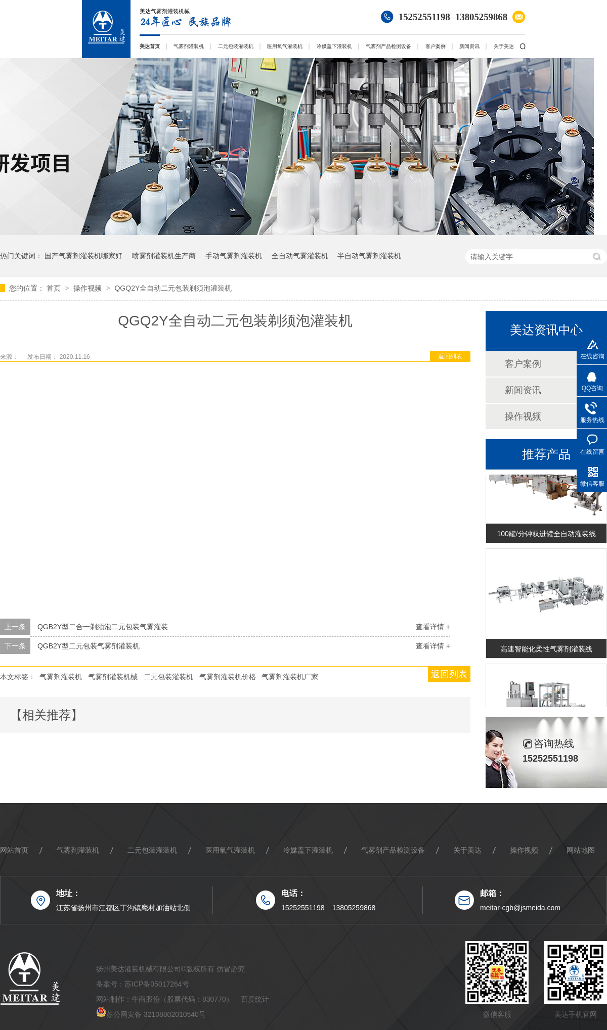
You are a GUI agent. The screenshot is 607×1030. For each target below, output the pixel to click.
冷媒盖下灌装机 (334, 46)
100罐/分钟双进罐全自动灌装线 (546, 536)
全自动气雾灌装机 (300, 256)
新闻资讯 (469, 46)
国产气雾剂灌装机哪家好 (83, 256)
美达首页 (150, 46)
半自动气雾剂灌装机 (369, 256)
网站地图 (581, 850)
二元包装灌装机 (235, 46)
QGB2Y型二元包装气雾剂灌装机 (88, 646)
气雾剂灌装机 (189, 46)
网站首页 (14, 850)
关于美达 (504, 46)
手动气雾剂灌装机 (233, 256)
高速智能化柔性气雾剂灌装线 (546, 651)
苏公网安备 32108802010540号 (156, 1014)
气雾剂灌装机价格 (227, 677)
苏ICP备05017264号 (156, 984)
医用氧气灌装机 (284, 46)
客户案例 (435, 46)
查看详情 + (433, 627)
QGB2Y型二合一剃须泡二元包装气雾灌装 (102, 627)
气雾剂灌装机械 (113, 677)
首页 (55, 288)
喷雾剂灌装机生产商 (164, 256)
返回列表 (450, 356)
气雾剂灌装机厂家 (290, 677)
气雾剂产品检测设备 (388, 46)
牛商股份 (146, 999)
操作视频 (88, 288)
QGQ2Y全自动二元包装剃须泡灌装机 (173, 288)
